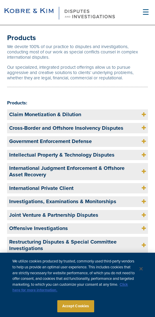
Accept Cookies (75, 309)
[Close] (141, 272)
